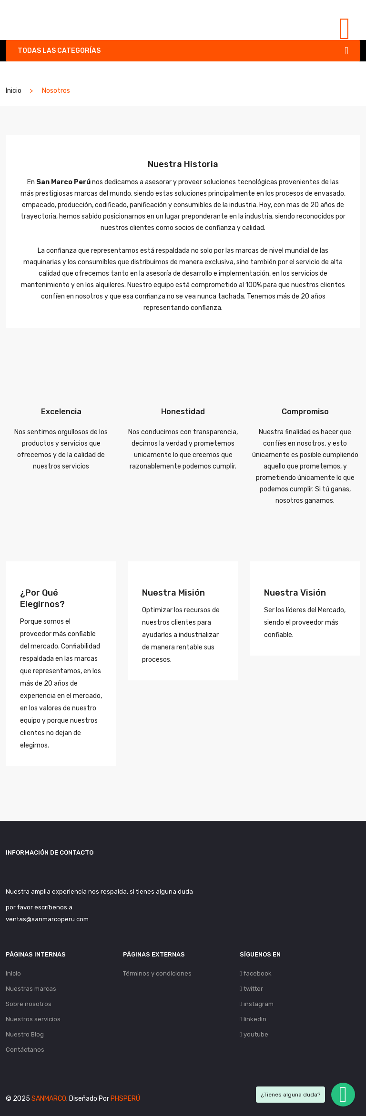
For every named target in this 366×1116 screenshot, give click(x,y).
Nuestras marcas (31, 988)
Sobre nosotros (28, 1003)
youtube (254, 1034)
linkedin (253, 1019)
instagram (257, 1003)
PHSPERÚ (125, 1099)
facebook (256, 973)
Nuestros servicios (33, 1019)
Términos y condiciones (157, 973)
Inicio (13, 91)
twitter (251, 988)
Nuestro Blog (25, 1034)
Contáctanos (25, 1049)
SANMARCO (48, 1099)
